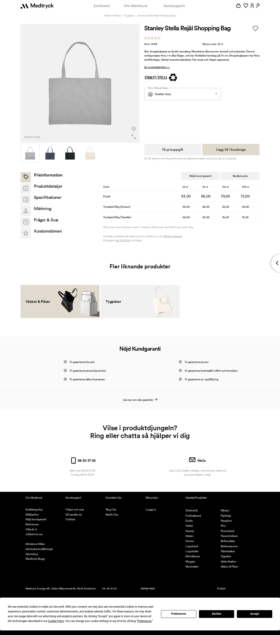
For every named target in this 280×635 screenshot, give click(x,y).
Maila (197, 460)
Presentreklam (229, 536)
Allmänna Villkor (35, 544)
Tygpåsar (129, 15)
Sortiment (101, 5)
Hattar (189, 526)
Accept (254, 613)
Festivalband (193, 516)
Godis (189, 521)
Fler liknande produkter (140, 266)
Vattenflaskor (228, 561)
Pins (223, 526)
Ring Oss (111, 509)
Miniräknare (193, 556)
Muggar (190, 561)
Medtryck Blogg (35, 559)
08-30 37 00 (82, 460)
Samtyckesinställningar (39, 549)
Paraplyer (226, 521)
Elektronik (192, 510)
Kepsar (190, 531)
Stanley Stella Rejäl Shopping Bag (157, 15)
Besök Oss (112, 514)
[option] (80, 83)
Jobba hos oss (34, 534)
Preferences (178, 613)
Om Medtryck (135, 5)
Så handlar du (73, 514)
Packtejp (226, 516)
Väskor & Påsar (112, 15)
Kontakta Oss (114, 498)
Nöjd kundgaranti (172, 236)
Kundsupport (174, 5)
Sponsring (32, 554)
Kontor (190, 541)
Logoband (192, 546)
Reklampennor (229, 546)
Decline (216, 613)
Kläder (189, 536)
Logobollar (192, 551)
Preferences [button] (144, 621)
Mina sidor (152, 498)
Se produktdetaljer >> (157, 67)
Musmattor (192, 566)
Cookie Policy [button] (56, 621)
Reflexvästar (228, 541)
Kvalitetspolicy (34, 509)
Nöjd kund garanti (200, 176)
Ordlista (70, 519)
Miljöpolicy (32, 514)
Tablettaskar (228, 551)
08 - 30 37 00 (123, 240)
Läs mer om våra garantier (140, 400)
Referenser (32, 524)
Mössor (225, 510)
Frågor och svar (74, 509)
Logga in (151, 509)
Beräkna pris (240, 176)
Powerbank (227, 531)
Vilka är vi (31, 529)
